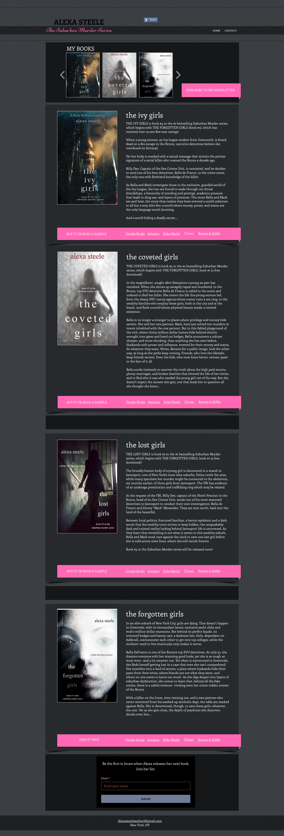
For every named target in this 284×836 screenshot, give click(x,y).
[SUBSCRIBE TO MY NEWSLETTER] (210, 90)
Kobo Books (172, 402)
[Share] (151, 20)
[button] (83, 75)
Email (105, 778)
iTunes (189, 401)
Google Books (135, 571)
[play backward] (62, 74)
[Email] (144, 786)
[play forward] (178, 74)
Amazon (154, 402)
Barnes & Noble (210, 401)
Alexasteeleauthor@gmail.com (140, 821)
